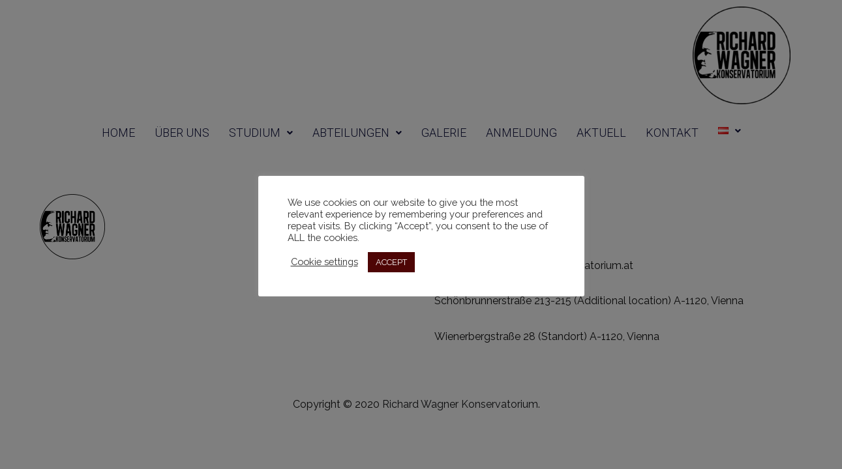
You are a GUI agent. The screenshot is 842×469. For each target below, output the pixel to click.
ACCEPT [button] (391, 262)
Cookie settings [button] (324, 261)
